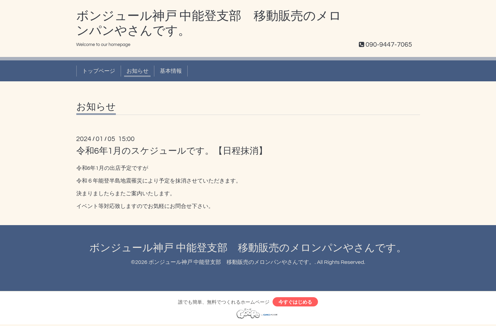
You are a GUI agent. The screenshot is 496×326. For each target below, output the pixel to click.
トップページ (98, 71)
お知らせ (137, 71)
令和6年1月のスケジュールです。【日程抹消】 (172, 151)
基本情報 (171, 71)
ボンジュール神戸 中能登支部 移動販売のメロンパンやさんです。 (247, 248)
